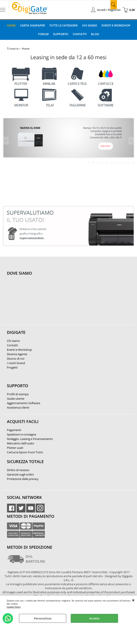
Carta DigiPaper (32, 25)
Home (11, 25)
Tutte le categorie (63, 25)
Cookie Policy (14, 606)
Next (131, 141)
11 (133, 162)
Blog (95, 34)
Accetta (94, 618)
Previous (6, 141)
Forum (43, 34)
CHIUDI (133, 600)
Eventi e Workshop (116, 25)
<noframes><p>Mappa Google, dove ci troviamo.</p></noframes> (40, 302)
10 (129, 162)
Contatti (80, 34)
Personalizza (43, 618)
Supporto (60, 34)
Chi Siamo (89, 25)
